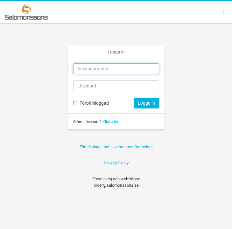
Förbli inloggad (94, 103)
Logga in (116, 51)
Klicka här (111, 122)
